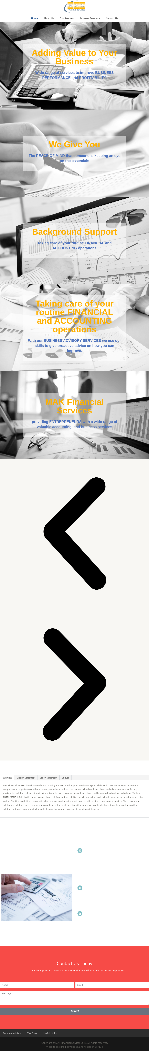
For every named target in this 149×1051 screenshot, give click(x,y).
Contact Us (112, 18)
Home (34, 18)
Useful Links (50, 1033)
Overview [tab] (7, 777)
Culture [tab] (65, 777)
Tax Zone (32, 1033)
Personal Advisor (12, 1033)
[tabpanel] (74, 798)
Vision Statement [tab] (48, 777)
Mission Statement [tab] (26, 777)
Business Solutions (89, 18)
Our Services (67, 18)
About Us (49, 18)
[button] (74, 534)
